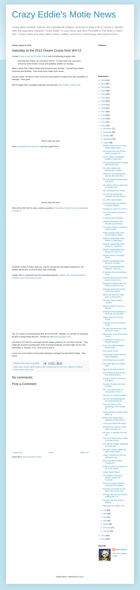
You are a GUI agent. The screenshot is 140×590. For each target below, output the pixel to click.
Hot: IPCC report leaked (112, 200)
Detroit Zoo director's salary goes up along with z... (114, 296)
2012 (103, 536)
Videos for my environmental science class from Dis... (114, 175)
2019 (103, 105)
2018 (103, 108)
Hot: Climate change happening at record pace (115, 445)
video (27, 369)
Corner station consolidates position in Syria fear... (113, 158)
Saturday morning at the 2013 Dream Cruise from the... (114, 284)
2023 (103, 91)
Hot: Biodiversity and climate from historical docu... (114, 374)
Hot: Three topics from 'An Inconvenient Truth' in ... (113, 391)
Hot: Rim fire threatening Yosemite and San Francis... (115, 195)
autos (21, 367)
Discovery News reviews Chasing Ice (112, 462)
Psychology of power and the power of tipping (114, 356)
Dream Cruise (40, 367)
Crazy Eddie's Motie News (64, 14)
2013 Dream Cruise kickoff (113, 360)
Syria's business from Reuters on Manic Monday (114, 204)
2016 (103, 115)
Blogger (81, 577)
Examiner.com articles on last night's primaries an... (114, 428)
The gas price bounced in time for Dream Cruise (115, 329)
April (105, 521)
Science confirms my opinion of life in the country (115, 467)
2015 (103, 119)
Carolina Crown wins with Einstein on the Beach (113, 222)
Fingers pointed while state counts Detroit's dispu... (113, 234)
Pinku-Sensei (121, 550)
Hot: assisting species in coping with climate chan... (115, 164)
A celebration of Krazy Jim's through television (114, 341)
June (105, 514)
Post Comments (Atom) (32, 457)
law (61, 367)
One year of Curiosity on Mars (114, 395)
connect (26, 367)
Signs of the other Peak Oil (113, 369)
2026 (103, 80)
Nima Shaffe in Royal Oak (69, 85)
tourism (21, 369)
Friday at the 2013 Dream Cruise (33, 56)
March (106, 524)
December (107, 129)
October (106, 136)
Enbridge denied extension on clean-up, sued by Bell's (114, 313)
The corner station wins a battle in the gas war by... (115, 439)
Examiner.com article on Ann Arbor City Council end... (114, 490)
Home (51, 453)
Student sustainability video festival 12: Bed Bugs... (113, 239)
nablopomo (72, 367)
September (107, 139)
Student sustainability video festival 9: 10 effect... (113, 262)
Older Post (84, 453)
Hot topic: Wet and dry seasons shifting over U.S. (115, 496)
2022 (103, 94)
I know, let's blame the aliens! (114, 423)
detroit (32, 367)
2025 (103, 84)
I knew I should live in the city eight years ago (114, 456)
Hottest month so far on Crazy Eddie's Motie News (114, 147)
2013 (103, 126)
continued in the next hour (28, 146)
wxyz (32, 369)
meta (65, 367)
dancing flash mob (63, 337)
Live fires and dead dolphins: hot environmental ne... (114, 400)
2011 (103, 539)
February (107, 528)
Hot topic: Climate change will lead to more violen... (114, 451)
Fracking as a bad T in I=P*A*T (115, 209)
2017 (103, 112)
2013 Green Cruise (110, 351)
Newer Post (17, 453)
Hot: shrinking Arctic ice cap (114, 191)
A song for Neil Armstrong (113, 218)
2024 (103, 87)
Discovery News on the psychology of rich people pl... (114, 406)
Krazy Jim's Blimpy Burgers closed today (114, 346)
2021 (103, 98)
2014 (103, 122)
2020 (103, 101)
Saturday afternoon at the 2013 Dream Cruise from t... (115, 279)
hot (58, 367)
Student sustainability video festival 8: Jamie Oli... (113, 268)
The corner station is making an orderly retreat (115, 228)
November (107, 132)
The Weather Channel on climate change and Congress (113, 477)
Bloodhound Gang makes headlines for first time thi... (114, 419)
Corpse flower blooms (111, 472)
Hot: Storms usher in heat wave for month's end (115, 186)
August (106, 143)
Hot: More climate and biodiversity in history (112, 169)
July (105, 510)
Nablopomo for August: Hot (113, 506)
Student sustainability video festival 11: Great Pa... (113, 245)
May (105, 517)
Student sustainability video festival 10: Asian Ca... (113, 251)
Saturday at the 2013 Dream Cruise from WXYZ (114, 290)
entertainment (51, 367)
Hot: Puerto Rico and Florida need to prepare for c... (114, 152)
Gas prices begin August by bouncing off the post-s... (114, 484)
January (106, 531)
